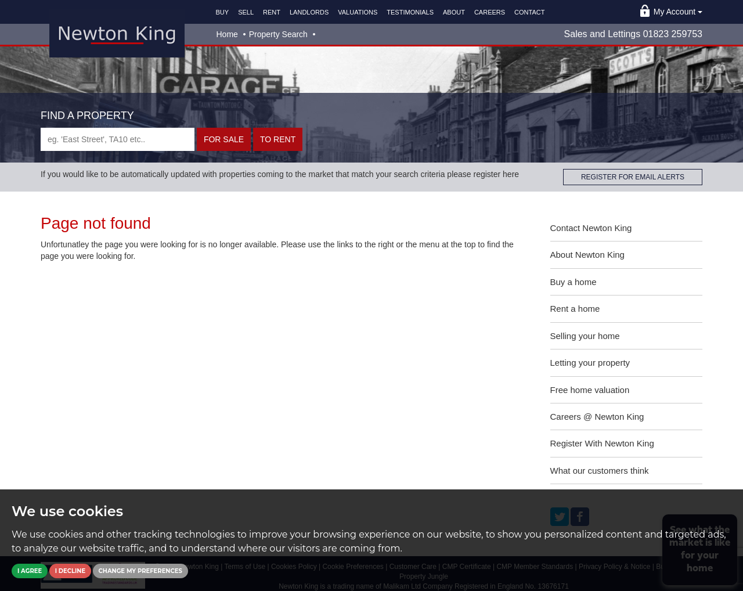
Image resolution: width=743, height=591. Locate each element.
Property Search (278, 34)
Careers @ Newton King (597, 416)
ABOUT (454, 12)
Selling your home (585, 336)
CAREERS (489, 12)
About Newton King (587, 255)
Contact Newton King (591, 228)
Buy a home (573, 282)
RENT (271, 12)
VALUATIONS (357, 12)
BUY (222, 12)
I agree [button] (29, 571)
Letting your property (590, 362)
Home (227, 34)
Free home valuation (590, 390)
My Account (678, 11)
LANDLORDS (309, 12)
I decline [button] (70, 571)
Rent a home (575, 308)
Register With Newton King (602, 443)
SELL (246, 12)
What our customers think (599, 470)
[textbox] (117, 139)
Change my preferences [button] (140, 571)
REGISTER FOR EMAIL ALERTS (632, 177)
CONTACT (529, 12)
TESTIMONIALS (410, 12)
